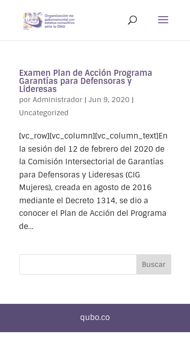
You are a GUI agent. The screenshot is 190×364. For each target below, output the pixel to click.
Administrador (57, 99)
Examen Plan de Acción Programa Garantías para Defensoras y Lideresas (86, 81)
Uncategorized (44, 112)
